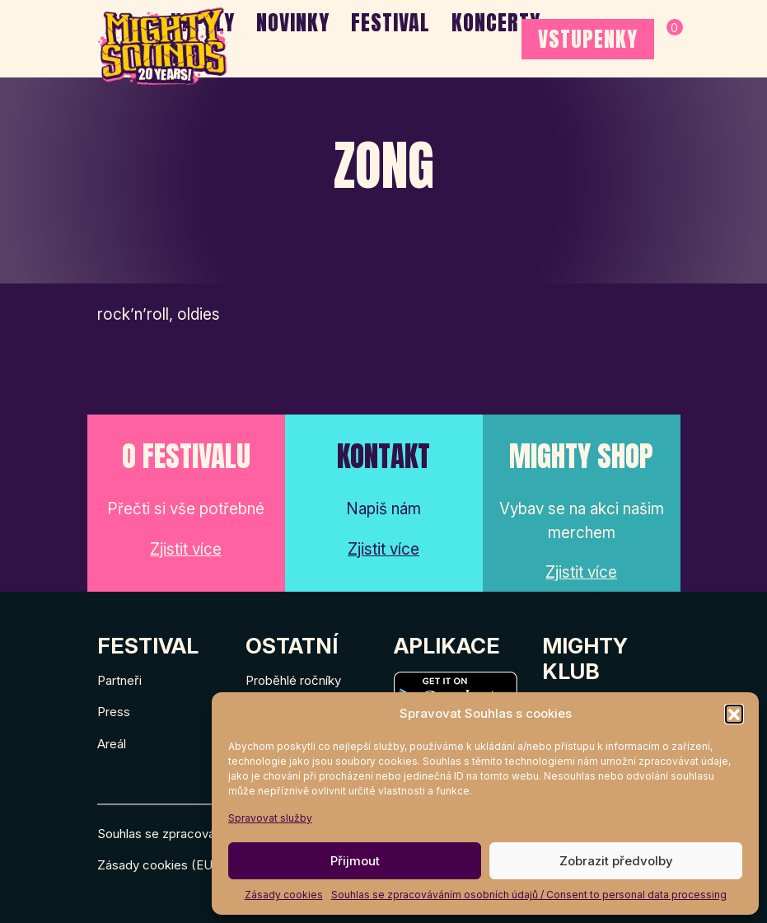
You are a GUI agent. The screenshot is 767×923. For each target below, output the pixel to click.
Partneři (119, 680)
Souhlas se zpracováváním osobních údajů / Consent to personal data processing (529, 894)
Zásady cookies (284, 894)
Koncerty (495, 22)
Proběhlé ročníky (293, 680)
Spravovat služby (270, 818)
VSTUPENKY (588, 38)
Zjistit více (186, 549)
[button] (734, 713)
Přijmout (355, 861)
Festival (390, 22)
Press (113, 711)
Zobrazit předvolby (616, 861)
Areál (111, 744)
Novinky (293, 22)
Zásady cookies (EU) (157, 865)
